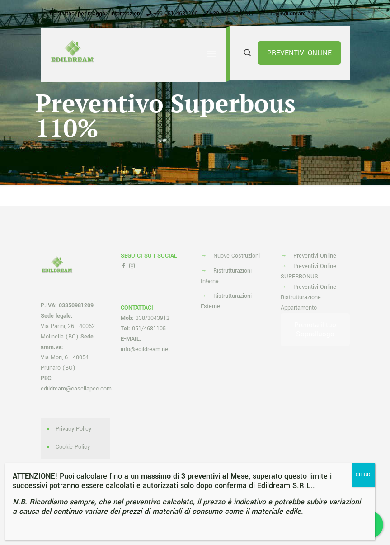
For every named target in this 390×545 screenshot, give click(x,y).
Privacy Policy (73, 429)
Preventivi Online (314, 256)
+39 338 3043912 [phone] (232, 13)
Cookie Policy (73, 447)
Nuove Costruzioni (236, 256)
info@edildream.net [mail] (290, 13)
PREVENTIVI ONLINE (299, 53)
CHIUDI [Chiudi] (363, 474)
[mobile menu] (211, 54)
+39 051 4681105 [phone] (175, 13)
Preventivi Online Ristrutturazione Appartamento (308, 297)
